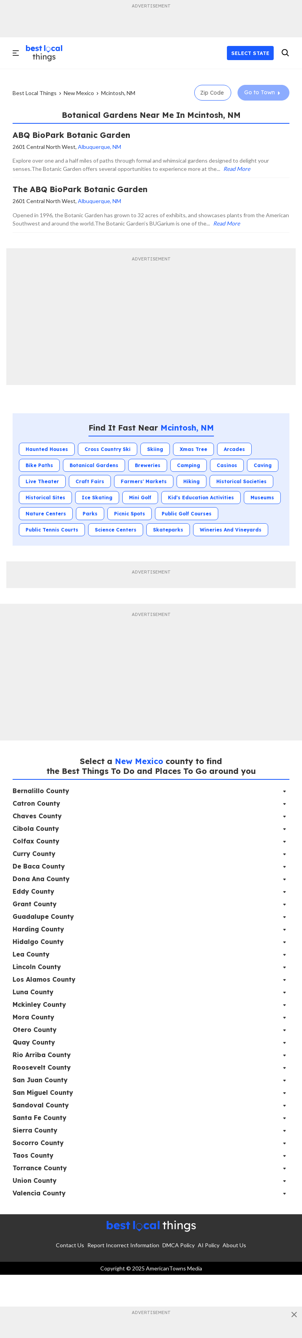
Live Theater (42, 481)
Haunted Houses (47, 449)
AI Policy (208, 1245)
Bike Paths (39, 465)
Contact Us (70, 1245)
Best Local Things (35, 93)
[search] (285, 53)
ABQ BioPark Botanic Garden (71, 135)
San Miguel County (43, 1092)
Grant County (35, 904)
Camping (188, 465)
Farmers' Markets (144, 481)
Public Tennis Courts (52, 530)
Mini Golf (140, 497)
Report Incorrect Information (123, 1245)
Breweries (147, 465)
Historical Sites (45, 497)
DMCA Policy (178, 1245)
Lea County (31, 954)
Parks (90, 514)
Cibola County (36, 828)
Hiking (191, 481)
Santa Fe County (39, 1118)
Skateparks (168, 530)
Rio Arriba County (42, 1055)
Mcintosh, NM (118, 93)
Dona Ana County (41, 879)
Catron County (36, 803)
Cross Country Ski (108, 449)
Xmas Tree (193, 449)
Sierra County (35, 1130)
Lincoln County (37, 967)
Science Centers (115, 530)
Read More (236, 168)
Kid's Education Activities (201, 497)
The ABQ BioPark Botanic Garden (80, 189)
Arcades (234, 449)
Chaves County (37, 816)
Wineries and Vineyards (230, 530)
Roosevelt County (42, 1067)
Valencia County (39, 1193)
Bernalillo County (41, 791)
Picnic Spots (129, 514)
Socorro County (38, 1143)
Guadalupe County (43, 916)
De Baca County (39, 866)
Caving (263, 465)
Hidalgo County (38, 942)
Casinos (227, 465)
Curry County (34, 854)
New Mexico (79, 93)
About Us (234, 1245)
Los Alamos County (44, 979)
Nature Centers (46, 514)
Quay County (34, 1042)
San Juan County (40, 1080)
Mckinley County (39, 1004)
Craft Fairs (90, 481)
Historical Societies (241, 481)
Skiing (155, 449)
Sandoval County (41, 1105)
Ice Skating (97, 497)
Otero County (35, 1030)
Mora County (33, 1017)
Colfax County (36, 841)
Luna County (33, 992)
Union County (35, 1180)
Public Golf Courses (187, 514)
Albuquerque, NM (99, 146)
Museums (262, 497)
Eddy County (33, 891)
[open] (16, 53)
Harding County (38, 929)
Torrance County (40, 1168)
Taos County (33, 1155)
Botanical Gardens (94, 465)
